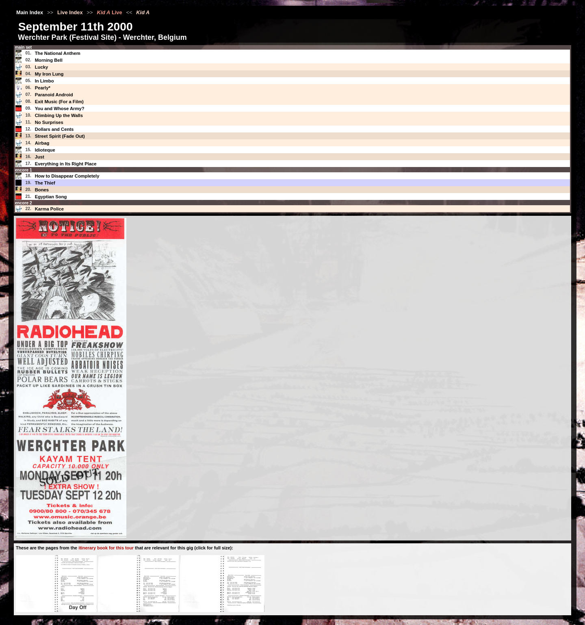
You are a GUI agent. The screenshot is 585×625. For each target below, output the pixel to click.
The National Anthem (57, 53)
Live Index (70, 12)
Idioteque (45, 150)
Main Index (29, 12)
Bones (42, 189)
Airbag (42, 143)
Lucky (41, 67)
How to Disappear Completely (67, 176)
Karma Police (49, 208)
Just (39, 156)
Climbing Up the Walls (59, 115)
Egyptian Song (51, 196)
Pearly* (42, 87)
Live (109, 12)
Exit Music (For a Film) (59, 101)
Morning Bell (49, 60)
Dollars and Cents (54, 129)
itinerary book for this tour (106, 547)
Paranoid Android (54, 94)
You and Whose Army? (59, 108)
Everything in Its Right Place (66, 163)
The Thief (45, 182)
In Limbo (44, 80)
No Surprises (49, 122)
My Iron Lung (49, 74)
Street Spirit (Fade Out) (60, 136)
